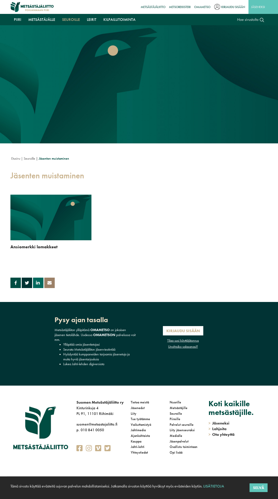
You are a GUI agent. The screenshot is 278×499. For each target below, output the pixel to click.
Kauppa (136, 441)
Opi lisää (176, 452)
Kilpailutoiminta (119, 19)
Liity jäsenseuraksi (182, 430)
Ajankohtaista (140, 435)
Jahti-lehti (137, 446)
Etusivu (15, 158)
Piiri (17, 19)
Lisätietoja (213, 486)
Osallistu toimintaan (183, 446)
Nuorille (175, 402)
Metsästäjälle (41, 19)
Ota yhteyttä (221, 434)
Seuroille (71, 19)
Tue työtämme (140, 419)
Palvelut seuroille (182, 424)
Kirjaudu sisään (233, 7)
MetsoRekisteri (180, 7)
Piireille (175, 419)
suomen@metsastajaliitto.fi (96, 424)
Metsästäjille (178, 408)
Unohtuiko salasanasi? (183, 346)
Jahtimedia (138, 430)
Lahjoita (217, 428)
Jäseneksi (258, 7)
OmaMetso (202, 7)
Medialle (176, 435)
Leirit (91, 19)
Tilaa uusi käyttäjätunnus (183, 340)
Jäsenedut (138, 408)
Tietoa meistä (140, 402)
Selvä (258, 487)
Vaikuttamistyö (141, 424)
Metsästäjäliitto (153, 7)
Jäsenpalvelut (179, 441)
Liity (133, 413)
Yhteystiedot (139, 452)
